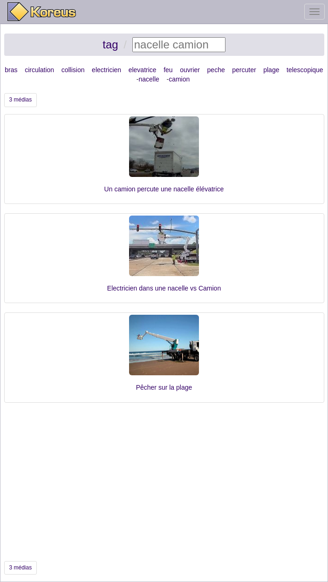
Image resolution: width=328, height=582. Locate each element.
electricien (106, 70)
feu (168, 70)
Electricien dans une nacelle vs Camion (164, 288)
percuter (244, 70)
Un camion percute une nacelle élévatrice (164, 189)
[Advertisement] (164, 482)
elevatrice (143, 70)
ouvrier (190, 70)
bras (11, 70)
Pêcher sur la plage (164, 387)
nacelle (149, 79)
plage (271, 70)
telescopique (305, 70)
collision (73, 70)
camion (179, 79)
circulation (39, 70)
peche (216, 70)
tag (110, 44)
